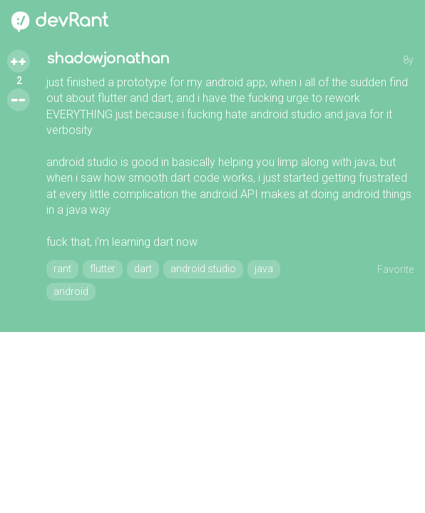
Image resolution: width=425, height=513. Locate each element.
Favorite (395, 269)
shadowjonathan (108, 59)
